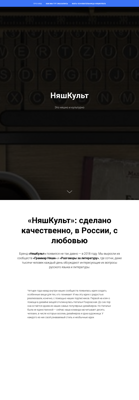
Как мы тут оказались (57, 4)
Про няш (37, 4)
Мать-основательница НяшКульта (89, 4)
